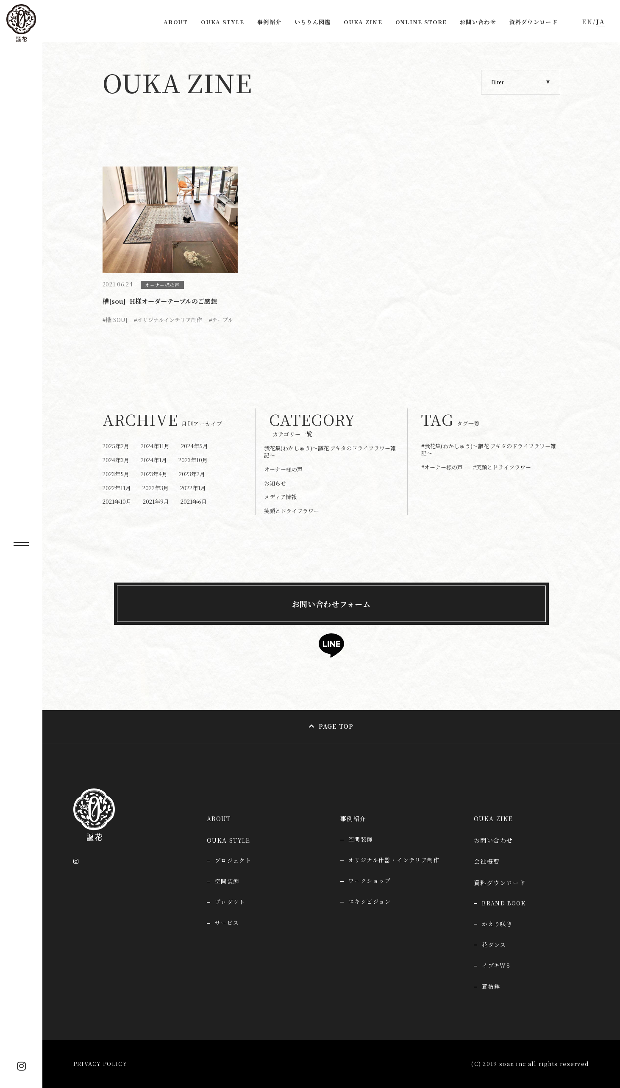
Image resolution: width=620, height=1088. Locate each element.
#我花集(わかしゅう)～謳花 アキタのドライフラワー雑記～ (488, 450)
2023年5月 (116, 474)
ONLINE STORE (421, 22)
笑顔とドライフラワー (291, 511)
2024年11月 (155, 446)
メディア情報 (280, 497)
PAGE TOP (336, 726)
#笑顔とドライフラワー (502, 467)
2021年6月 (194, 501)
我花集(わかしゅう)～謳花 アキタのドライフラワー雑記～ (330, 451)
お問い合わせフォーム (331, 603)
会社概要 (487, 861)
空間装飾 (360, 839)
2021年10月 (117, 501)
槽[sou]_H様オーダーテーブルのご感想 (160, 301)
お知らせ (275, 483)
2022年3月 (155, 488)
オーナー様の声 (162, 284)
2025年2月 (116, 446)
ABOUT (176, 22)
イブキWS (496, 965)
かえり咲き (497, 924)
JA (600, 21)
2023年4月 (154, 474)
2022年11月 (117, 488)
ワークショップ (369, 881)
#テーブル (221, 320)
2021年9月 (156, 501)
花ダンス (494, 945)
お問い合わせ (478, 22)
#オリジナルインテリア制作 (168, 320)
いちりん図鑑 (313, 22)
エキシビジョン (369, 901)
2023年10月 (193, 460)
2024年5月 (194, 446)
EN (587, 21)
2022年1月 (193, 488)
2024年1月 (154, 460)
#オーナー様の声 (442, 467)
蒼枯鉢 (491, 986)
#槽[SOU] (115, 320)
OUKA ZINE (363, 22)
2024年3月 (116, 460)
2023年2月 (192, 474)
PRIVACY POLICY (100, 1064)
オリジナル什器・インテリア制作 (393, 860)
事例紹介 (269, 22)
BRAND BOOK (503, 903)
